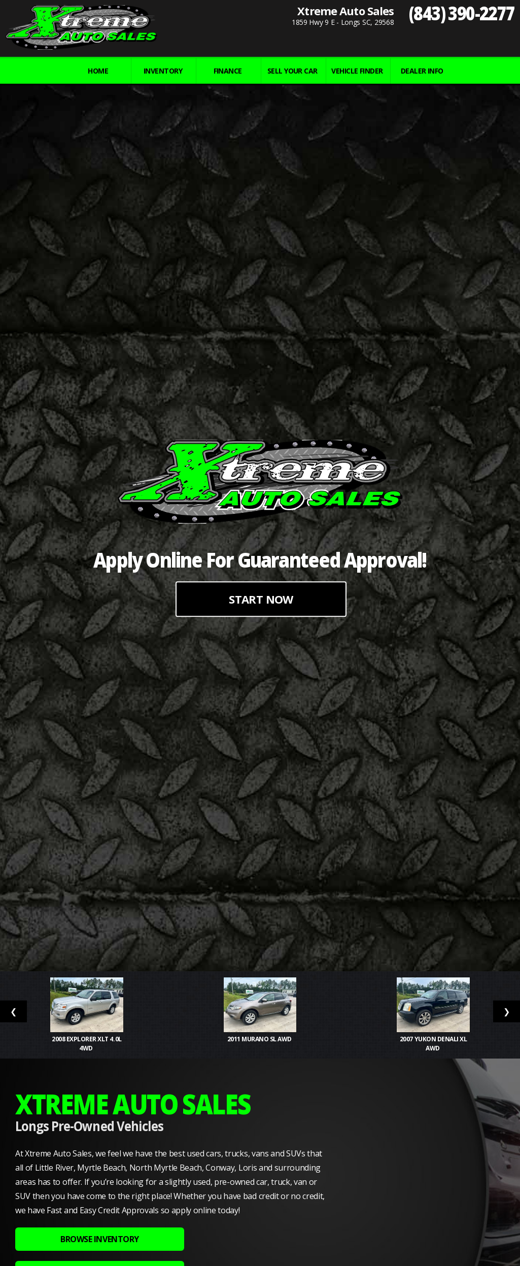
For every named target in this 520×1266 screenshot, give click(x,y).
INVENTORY (163, 71)
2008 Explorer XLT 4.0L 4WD (86, 1043)
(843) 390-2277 (462, 13)
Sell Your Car (292, 71)
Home (98, 71)
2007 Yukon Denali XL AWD (433, 1043)
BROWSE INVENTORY (99, 1239)
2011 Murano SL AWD (260, 1039)
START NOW (261, 599)
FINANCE (228, 71)
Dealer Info (422, 71)
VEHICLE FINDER (357, 71)
